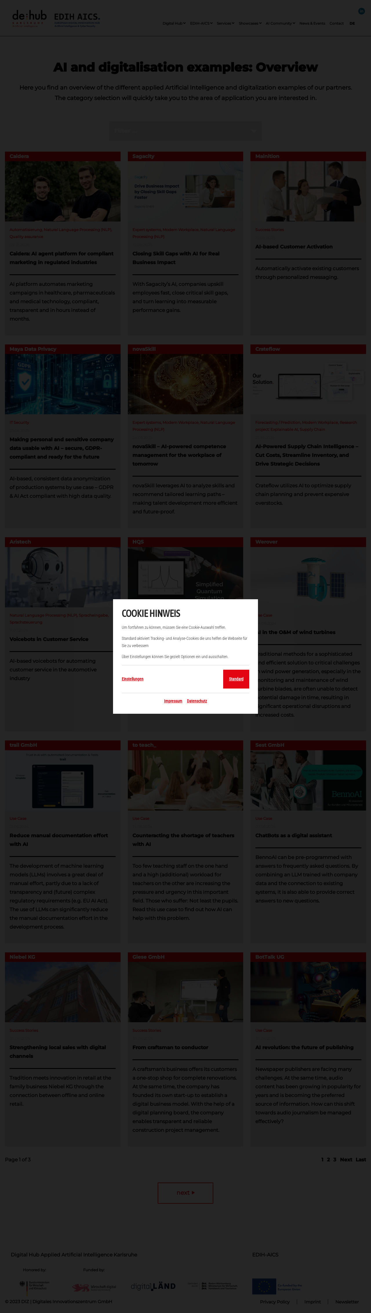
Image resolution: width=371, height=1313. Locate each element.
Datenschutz (197, 701)
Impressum (173, 701)
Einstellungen (132, 679)
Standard (236, 679)
